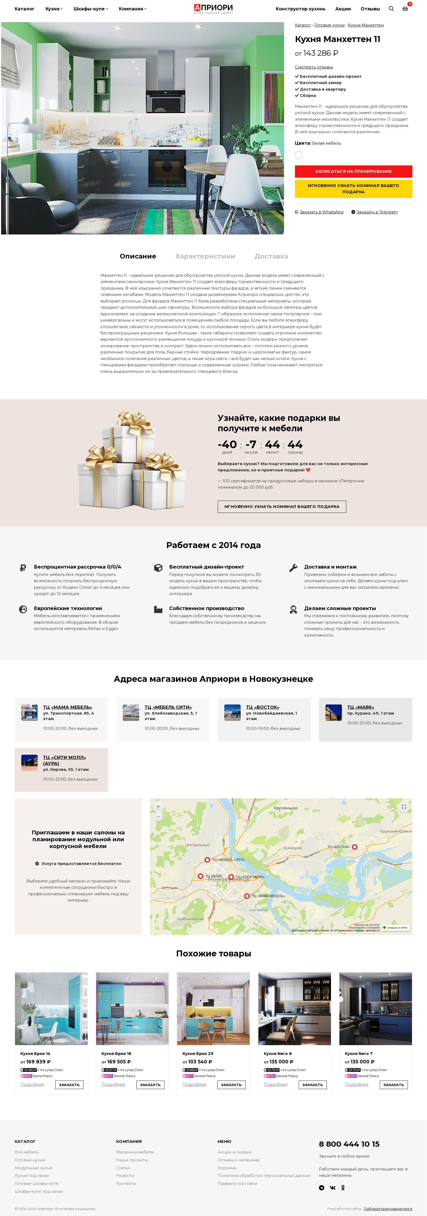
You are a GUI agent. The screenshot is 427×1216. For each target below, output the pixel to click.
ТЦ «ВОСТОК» (262, 707)
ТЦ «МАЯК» (360, 707)
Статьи (123, 1168)
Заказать (69, 1085)
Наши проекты (132, 1160)
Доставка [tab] (271, 256)
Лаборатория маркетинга (388, 1208)
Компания (131, 8)
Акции (343, 8)
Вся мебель (26, 1152)
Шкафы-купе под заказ (39, 1191)
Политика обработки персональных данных (264, 1175)
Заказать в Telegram (374, 212)
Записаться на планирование (353, 171)
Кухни (52, 8)
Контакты (126, 1183)
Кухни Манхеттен (366, 25)
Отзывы (370, 8)
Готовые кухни (329, 25)
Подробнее (32, 1084)
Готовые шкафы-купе (37, 1183)
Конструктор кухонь (301, 8)
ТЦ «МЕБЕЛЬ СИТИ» (168, 707)
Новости (125, 1175)
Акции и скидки (235, 1152)
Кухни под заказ (32, 1175)
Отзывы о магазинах (239, 1160)
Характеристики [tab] (205, 256)
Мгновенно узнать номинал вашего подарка (353, 188)
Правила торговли (237, 1183)
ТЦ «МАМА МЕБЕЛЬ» (67, 707)
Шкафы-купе (89, 8)
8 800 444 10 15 (349, 1144)
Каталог (25, 8)
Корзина (227, 1168)
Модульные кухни (33, 1168)
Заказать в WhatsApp (319, 212)
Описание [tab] (138, 256)
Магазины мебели (135, 1152)
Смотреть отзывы (314, 67)
